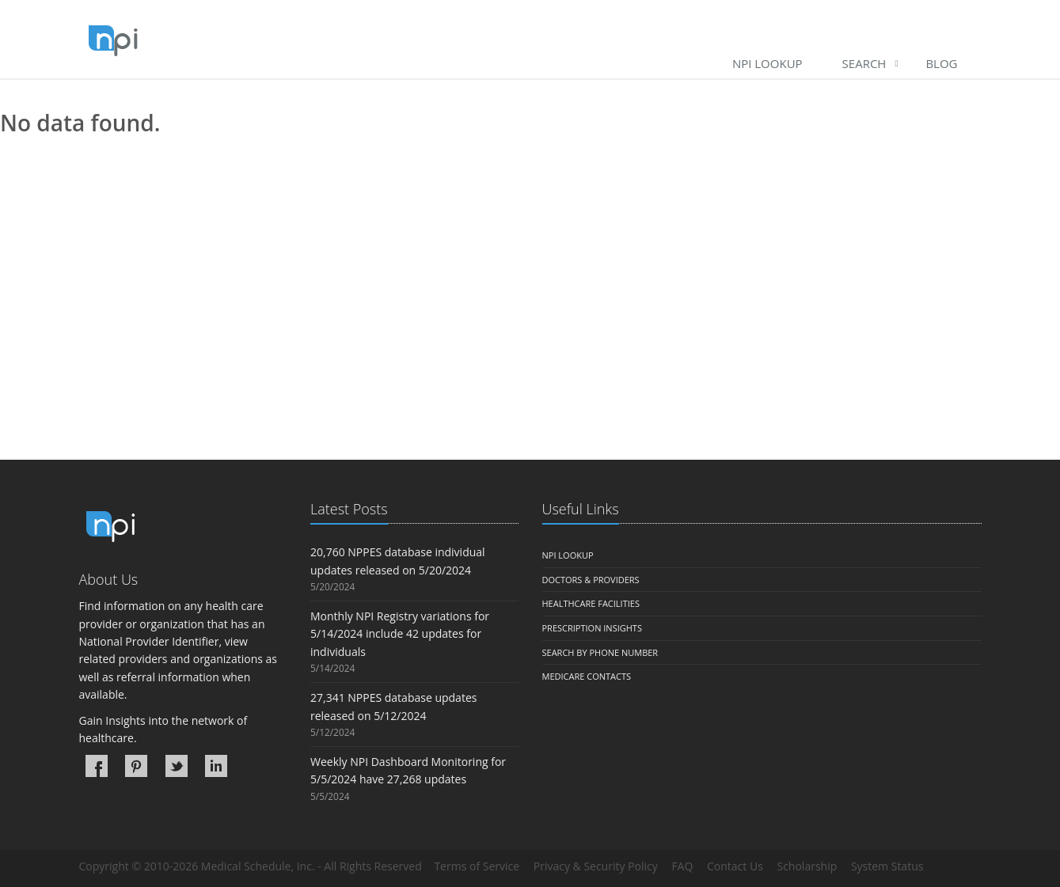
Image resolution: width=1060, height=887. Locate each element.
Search (864, 63)
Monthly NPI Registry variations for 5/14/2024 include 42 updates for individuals (399, 633)
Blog (941, 63)
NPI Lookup (767, 63)
